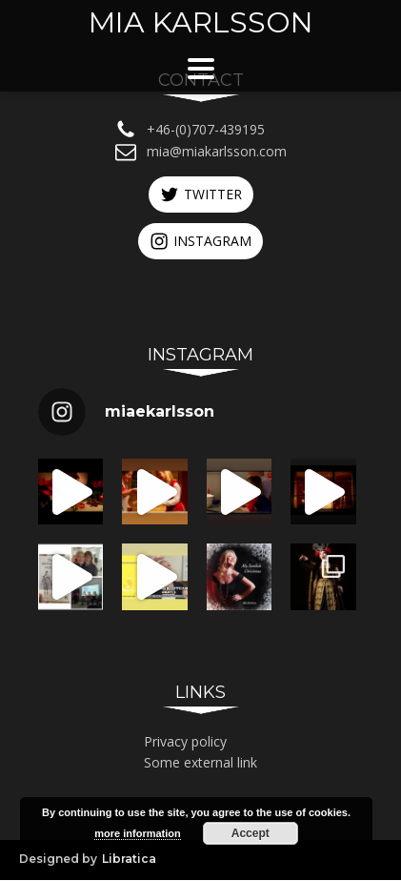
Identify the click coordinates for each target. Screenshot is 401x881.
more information (137, 833)
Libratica (129, 860)
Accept (250, 833)
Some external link (200, 764)
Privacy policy (185, 742)
